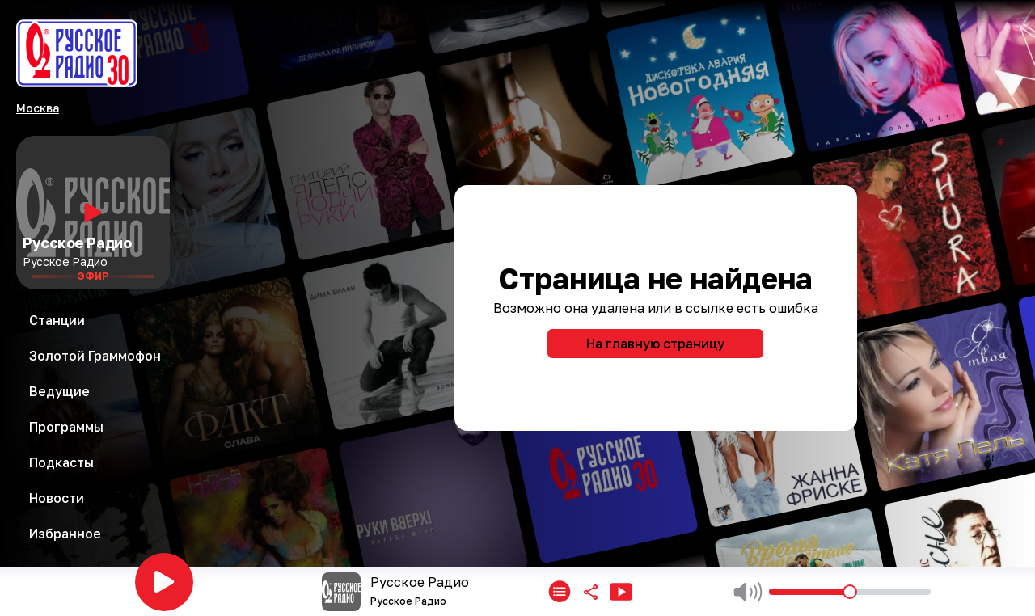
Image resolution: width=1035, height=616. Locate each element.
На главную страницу (655, 343)
